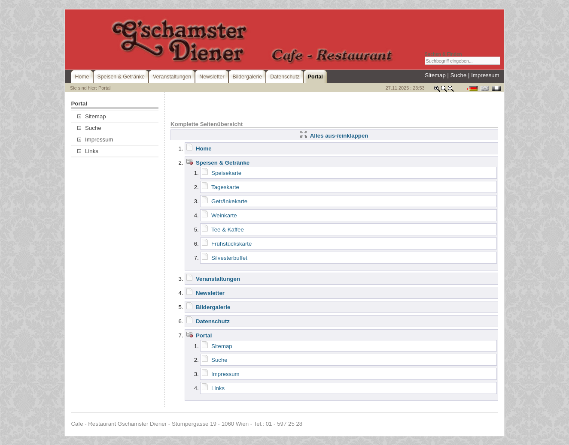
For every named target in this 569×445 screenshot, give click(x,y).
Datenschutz (213, 321)
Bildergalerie (213, 307)
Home (204, 148)
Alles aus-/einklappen (334, 135)
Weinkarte (224, 215)
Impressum (485, 75)
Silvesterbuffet (229, 258)
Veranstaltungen (218, 279)
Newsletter (210, 293)
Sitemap (435, 75)
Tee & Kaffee (227, 229)
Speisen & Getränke (223, 162)
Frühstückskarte (231, 244)
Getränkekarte (229, 201)
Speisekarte (226, 173)
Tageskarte (225, 187)
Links (87, 151)
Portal (204, 335)
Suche (458, 75)
